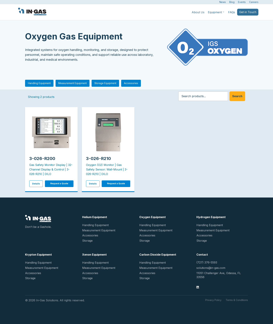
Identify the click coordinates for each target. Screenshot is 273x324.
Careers (253, 2)
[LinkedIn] (197, 287)
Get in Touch (247, 12)
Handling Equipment (39, 83)
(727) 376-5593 (206, 262)
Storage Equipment (105, 83)
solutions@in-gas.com (210, 268)
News (222, 2)
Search (237, 96)
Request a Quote (59, 183)
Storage (87, 240)
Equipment (216, 12)
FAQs (231, 12)
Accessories (131, 83)
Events (242, 2)
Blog (232, 2)
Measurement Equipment (72, 83)
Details (36, 183)
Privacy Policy (213, 300)
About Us (198, 12)
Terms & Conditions (237, 300)
